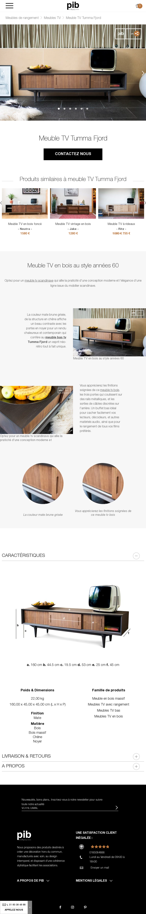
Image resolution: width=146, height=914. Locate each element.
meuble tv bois (109, 390)
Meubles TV (52, 18)
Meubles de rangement (22, 18)
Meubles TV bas (108, 711)
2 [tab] (64, 109)
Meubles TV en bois (108, 716)
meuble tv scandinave (39, 281)
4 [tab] (76, 109)
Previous (3, 73)
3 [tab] (70, 109)
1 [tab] (59, 109)
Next (143, 73)
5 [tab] (81, 109)
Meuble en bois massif (108, 699)
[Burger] (9, 6)
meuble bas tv (55, 337)
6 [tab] (87, 109)
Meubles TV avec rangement (108, 704)
